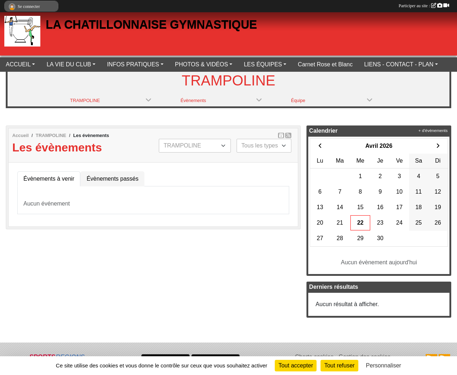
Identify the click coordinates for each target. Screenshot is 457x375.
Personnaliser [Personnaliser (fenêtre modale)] (383, 365)
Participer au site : (424, 5)
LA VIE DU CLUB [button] (68, 64)
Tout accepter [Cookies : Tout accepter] (295, 365)
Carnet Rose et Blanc (325, 64)
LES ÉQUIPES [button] (263, 64)
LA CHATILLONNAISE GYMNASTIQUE (151, 24)
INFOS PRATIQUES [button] (133, 64)
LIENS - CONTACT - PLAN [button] (398, 64)
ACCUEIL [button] (18, 64)
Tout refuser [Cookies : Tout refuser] (339, 365)
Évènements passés (112, 179)
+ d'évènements (433, 130)
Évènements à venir (48, 179)
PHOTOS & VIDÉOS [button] (201, 64)
